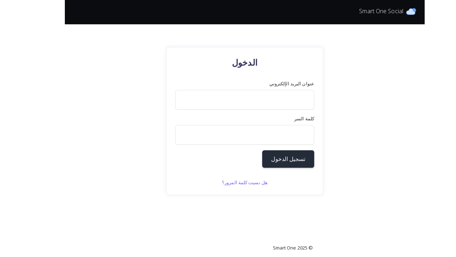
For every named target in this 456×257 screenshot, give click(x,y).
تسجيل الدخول (223, 159)
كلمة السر (239, 118)
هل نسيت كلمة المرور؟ (180, 182)
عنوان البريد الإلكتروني (226, 83)
